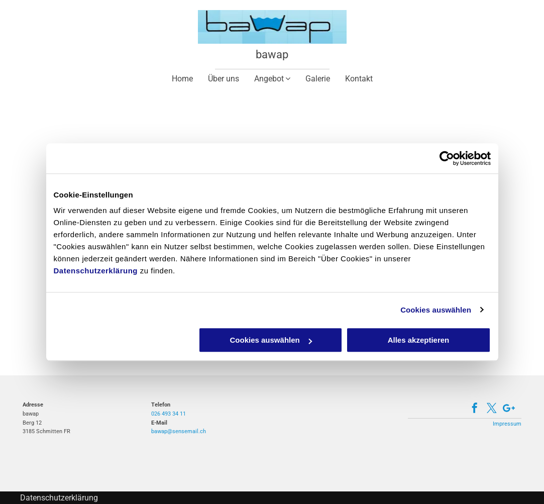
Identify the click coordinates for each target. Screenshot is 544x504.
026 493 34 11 (168, 414)
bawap (272, 54)
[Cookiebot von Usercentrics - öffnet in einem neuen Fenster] (447, 158)
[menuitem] (182, 78)
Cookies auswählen (435, 310)
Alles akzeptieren (419, 340)
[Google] (508, 409)
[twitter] (491, 409)
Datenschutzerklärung (96, 270)
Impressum (507, 424)
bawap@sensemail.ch (178, 431)
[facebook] (474, 409)
